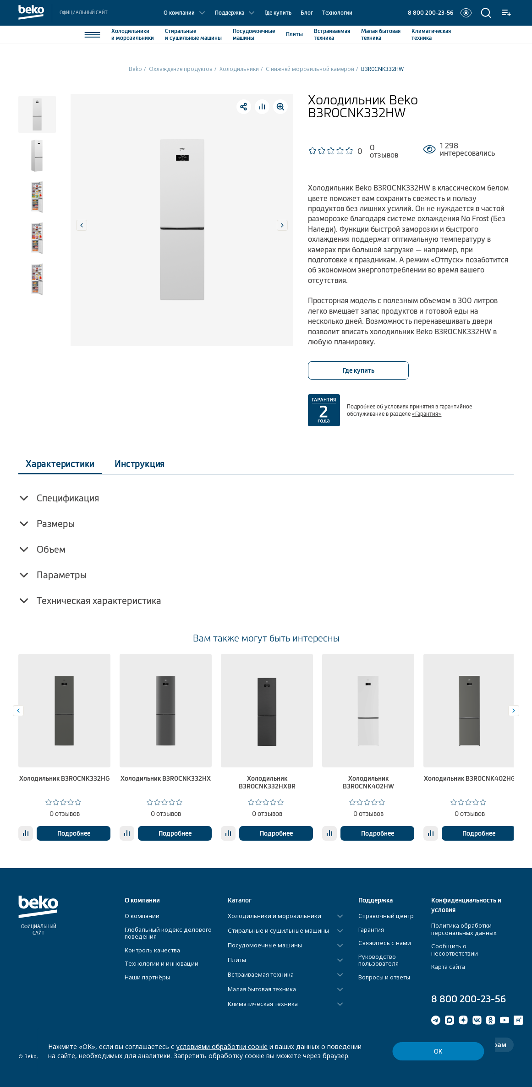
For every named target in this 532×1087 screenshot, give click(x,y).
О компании (179, 13)
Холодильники (132, 34)
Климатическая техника (263, 1004)
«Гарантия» (426, 414)
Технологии (337, 13)
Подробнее (73, 833)
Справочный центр (386, 916)
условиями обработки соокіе (222, 1046)
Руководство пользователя (378, 960)
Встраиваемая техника (261, 974)
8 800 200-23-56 (430, 13)
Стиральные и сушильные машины (278, 931)
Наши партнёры (147, 977)
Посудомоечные (254, 34)
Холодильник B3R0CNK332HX (166, 778)
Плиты (294, 34)
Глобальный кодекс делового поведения (168, 933)
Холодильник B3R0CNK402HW (368, 782)
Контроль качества (152, 950)
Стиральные (193, 34)
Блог (307, 13)
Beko (135, 69)
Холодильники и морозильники (274, 916)
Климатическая (431, 34)
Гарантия (371, 929)
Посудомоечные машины (265, 945)
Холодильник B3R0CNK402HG (469, 778)
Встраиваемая (332, 34)
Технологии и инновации (161, 963)
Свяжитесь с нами (384, 943)
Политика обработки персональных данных (464, 929)
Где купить (277, 13)
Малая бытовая (380, 34)
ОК (438, 1051)
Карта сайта (448, 966)
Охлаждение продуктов (181, 69)
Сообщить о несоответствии (454, 949)
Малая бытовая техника (262, 989)
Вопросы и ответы (384, 977)
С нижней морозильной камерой (310, 69)
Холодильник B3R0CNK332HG (64, 778)
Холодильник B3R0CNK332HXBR (267, 782)
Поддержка (229, 13)
